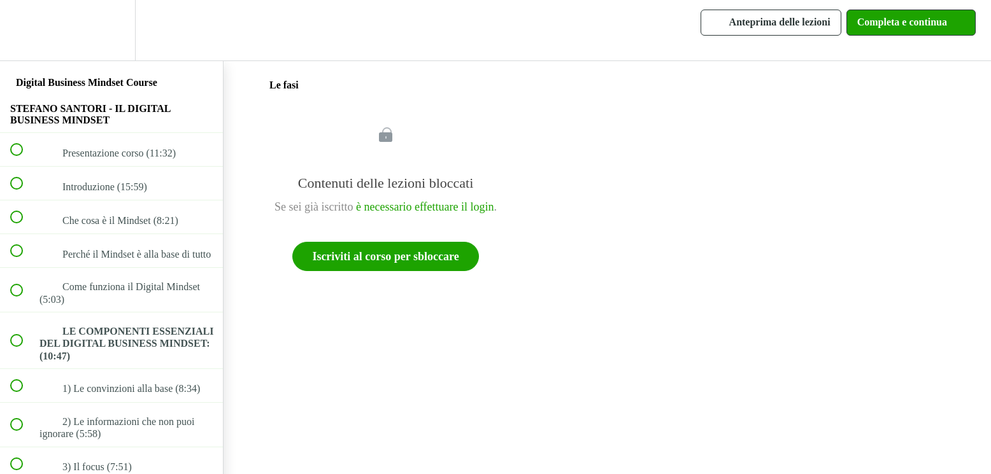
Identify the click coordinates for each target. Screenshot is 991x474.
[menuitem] (111, 30)
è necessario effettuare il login (425, 206)
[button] (23, 30)
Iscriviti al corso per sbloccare (385, 256)
